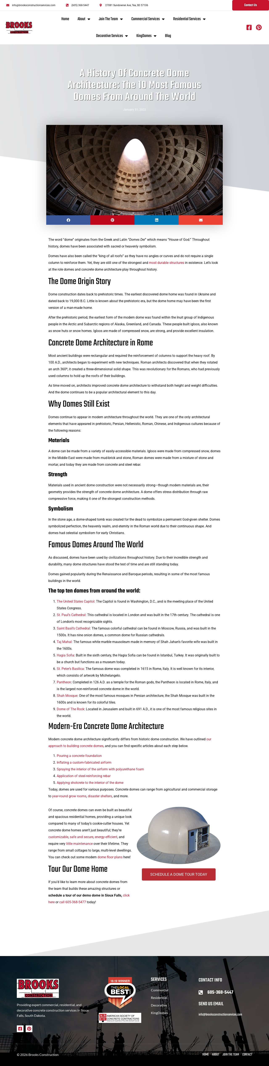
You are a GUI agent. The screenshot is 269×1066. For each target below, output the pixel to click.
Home (65, 19)
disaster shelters (100, 796)
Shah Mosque (67, 696)
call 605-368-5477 (72, 902)
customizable (58, 837)
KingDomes (146, 36)
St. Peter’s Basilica (70, 669)
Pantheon (64, 682)
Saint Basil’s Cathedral (73, 628)
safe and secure (81, 837)
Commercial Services (148, 19)
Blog (168, 36)
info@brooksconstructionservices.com (220, 1014)
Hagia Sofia (65, 655)
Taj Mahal (64, 642)
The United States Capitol (75, 601)
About (84, 19)
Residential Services (189, 19)
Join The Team (111, 19)
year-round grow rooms (69, 796)
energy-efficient (106, 837)
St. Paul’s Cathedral (71, 615)
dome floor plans (110, 857)
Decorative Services (112, 36)
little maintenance (79, 844)
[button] (68, 220)
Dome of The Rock (70, 709)
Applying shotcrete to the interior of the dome (90, 783)
